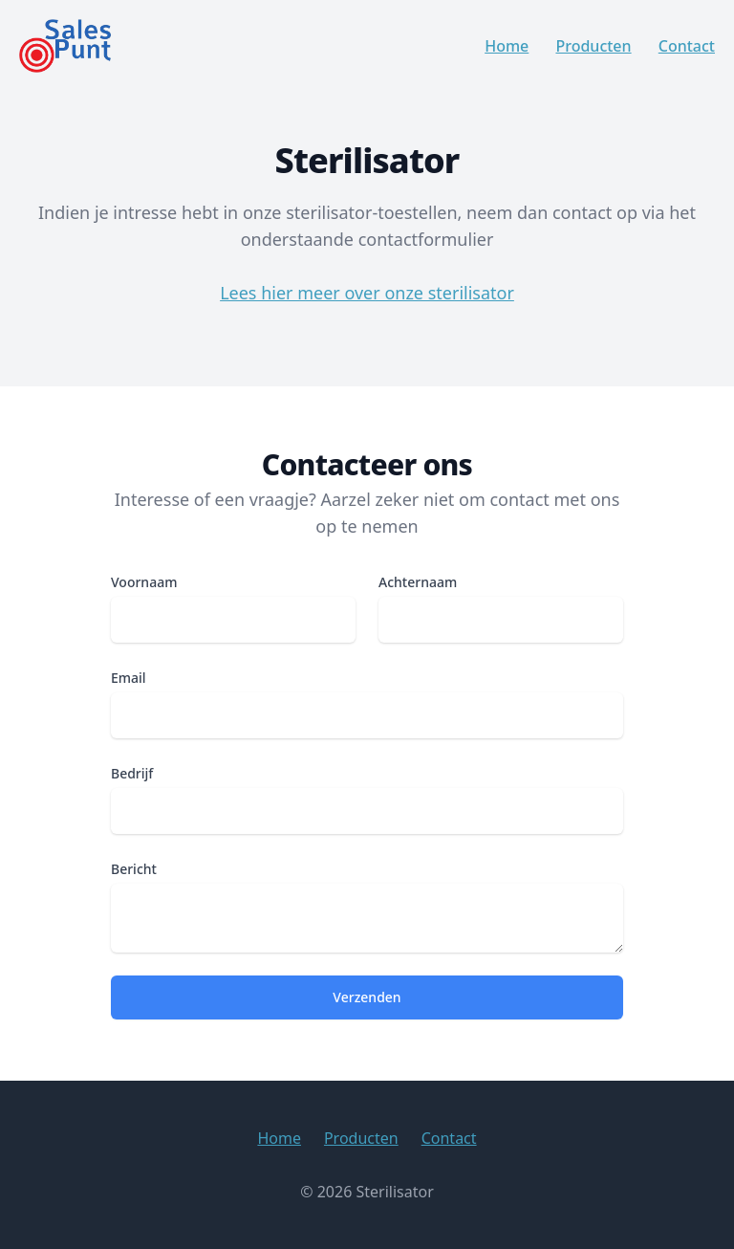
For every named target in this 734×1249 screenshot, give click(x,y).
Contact (686, 45)
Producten (593, 45)
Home (507, 45)
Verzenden (366, 997)
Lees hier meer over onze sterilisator (367, 292)
